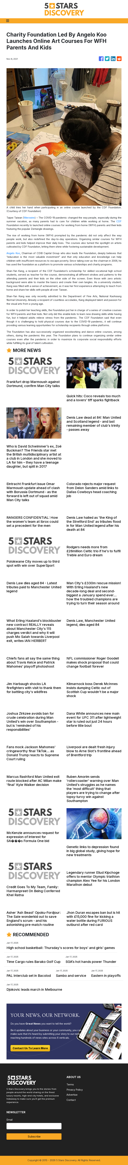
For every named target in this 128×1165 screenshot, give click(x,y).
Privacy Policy (74, 1089)
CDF (119, 221)
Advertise (72, 1094)
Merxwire (29, 217)
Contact (71, 1099)
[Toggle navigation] (7, 20)
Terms (70, 1084)
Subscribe (34, 1136)
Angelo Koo (13, 253)
